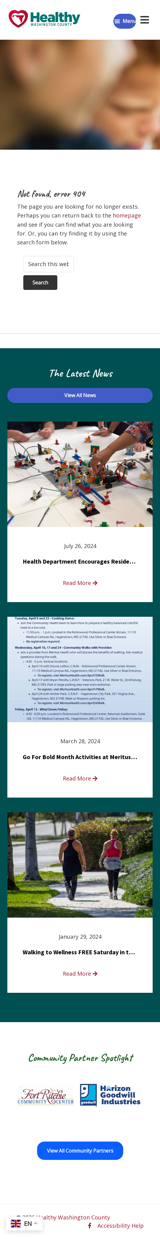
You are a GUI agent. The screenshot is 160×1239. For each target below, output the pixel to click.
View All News (80, 395)
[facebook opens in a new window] (89, 1225)
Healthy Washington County (73, 1217)
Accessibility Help (120, 1225)
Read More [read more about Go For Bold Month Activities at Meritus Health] (80, 778)
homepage (127, 215)
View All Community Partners (80, 1150)
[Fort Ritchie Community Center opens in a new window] (45, 1095)
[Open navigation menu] (144, 20)
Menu (129, 21)
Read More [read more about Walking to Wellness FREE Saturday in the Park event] (80, 973)
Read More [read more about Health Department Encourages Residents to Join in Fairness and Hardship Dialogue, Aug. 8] (80, 583)
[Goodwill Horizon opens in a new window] (110, 1095)
